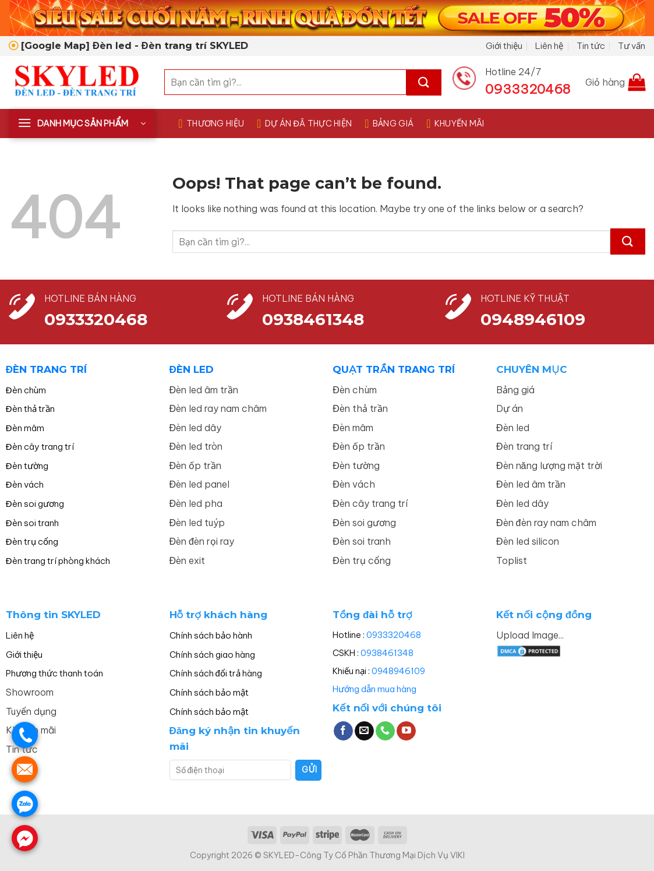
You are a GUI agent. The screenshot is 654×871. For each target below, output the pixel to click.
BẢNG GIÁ (389, 123)
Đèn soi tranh (32, 522)
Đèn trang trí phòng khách (58, 560)
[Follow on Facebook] (343, 731)
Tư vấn (631, 45)
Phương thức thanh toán (54, 673)
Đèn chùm (26, 390)
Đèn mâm (25, 427)
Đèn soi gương (35, 503)
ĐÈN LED (191, 369)
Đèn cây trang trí (40, 446)
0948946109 (398, 670)
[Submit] (423, 82)
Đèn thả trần (30, 408)
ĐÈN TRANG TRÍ (46, 369)
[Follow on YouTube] (406, 731)
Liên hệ (549, 45)
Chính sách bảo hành (210, 635)
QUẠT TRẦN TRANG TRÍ (393, 369)
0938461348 (386, 652)
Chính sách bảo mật (209, 692)
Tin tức (591, 45)
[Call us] (385, 731)
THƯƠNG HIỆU (211, 123)
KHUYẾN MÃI (455, 123)
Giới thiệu (504, 45)
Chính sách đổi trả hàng (215, 673)
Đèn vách (25, 484)
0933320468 (95, 319)
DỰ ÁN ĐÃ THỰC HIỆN (304, 123)
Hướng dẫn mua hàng (374, 688)
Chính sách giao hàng (212, 654)
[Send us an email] (364, 731)
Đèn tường (27, 465)
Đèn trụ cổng (32, 541)
